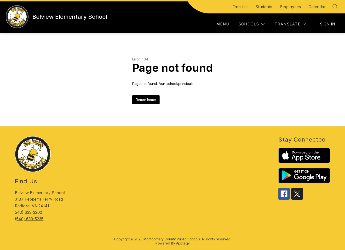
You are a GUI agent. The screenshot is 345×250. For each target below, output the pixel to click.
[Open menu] (220, 24)
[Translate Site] (290, 24)
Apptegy (183, 243)
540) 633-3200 (28, 212)
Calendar (317, 6)
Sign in (327, 24)
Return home (146, 100)
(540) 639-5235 (29, 218)
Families (240, 6)
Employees (290, 6)
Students (263, 6)
